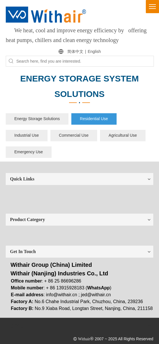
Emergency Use (28, 152)
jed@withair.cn (96, 294)
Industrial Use (26, 135)
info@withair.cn (61, 294)
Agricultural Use (123, 135)
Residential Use (94, 118)
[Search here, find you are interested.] (85, 61)
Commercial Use (74, 135)
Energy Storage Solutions (37, 118)
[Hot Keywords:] (11, 61)
